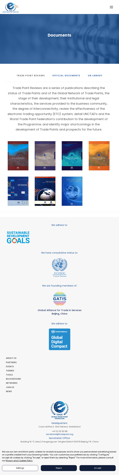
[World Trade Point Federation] (10, 7)
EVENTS (10, 366)
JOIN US (10, 387)
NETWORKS (11, 383)
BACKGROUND (13, 378)
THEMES (10, 370)
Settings (20, 468)
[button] (111, 7)
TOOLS (9, 374)
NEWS (9, 391)
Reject (59, 468)
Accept (97, 468)
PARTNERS (11, 362)
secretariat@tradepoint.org (59, 434)
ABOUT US (11, 358)
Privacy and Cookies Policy (19, 460)
